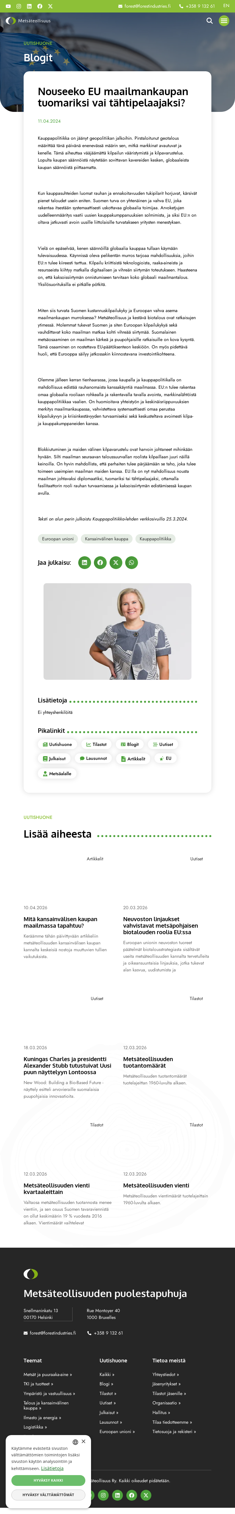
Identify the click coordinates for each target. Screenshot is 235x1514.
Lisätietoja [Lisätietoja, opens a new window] (52, 1468)
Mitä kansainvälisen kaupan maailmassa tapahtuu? (64, 922)
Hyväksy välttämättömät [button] (48, 1494)
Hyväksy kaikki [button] (48, 1480)
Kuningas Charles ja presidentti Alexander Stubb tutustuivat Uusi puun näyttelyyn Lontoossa (64, 1068)
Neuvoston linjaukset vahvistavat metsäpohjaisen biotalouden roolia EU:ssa (163, 925)
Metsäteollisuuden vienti (158, 1191)
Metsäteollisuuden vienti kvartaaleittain (59, 1195)
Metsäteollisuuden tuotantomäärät (149, 1062)
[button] (224, 20)
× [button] (83, 1442)
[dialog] (48, 1471)
